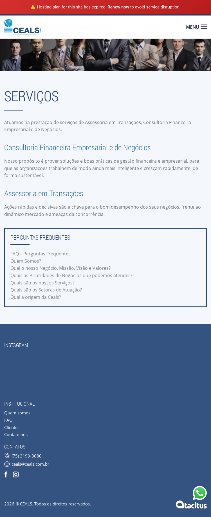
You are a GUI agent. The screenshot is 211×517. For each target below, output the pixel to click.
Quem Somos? (25, 261)
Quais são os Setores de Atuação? (46, 290)
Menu (192, 27)
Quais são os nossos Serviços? (42, 283)
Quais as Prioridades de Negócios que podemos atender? (71, 275)
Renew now (118, 7)
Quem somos (17, 413)
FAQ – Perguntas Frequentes (40, 254)
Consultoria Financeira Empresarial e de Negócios (77, 147)
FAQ (8, 420)
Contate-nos (16, 434)
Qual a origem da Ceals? (35, 297)
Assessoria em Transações (43, 193)
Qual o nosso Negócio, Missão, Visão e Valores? (60, 268)
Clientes (11, 427)
